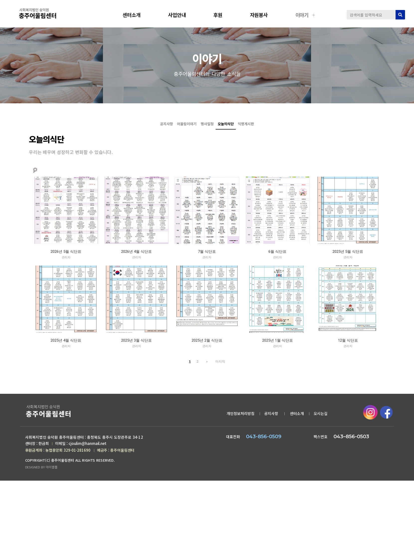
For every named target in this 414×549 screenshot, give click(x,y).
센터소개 (135, 14)
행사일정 (207, 126)
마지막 (218, 365)
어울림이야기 (159, 126)
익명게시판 (299, 126)
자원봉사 (262, 14)
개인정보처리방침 (240, 416)
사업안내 (180, 14)
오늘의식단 (345, 102)
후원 (221, 14)
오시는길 (321, 416)
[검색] (400, 14)
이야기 (305, 14)
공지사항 (318, 102)
